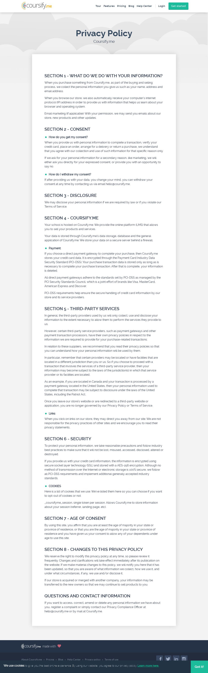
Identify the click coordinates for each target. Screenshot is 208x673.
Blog (131, 6)
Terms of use (111, 659)
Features (109, 6)
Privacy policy (93, 659)
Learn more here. (148, 665)
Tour (98, 6)
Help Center (144, 6)
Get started (178, 6)
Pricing (121, 6)
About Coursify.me (31, 659)
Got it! (199, 667)
